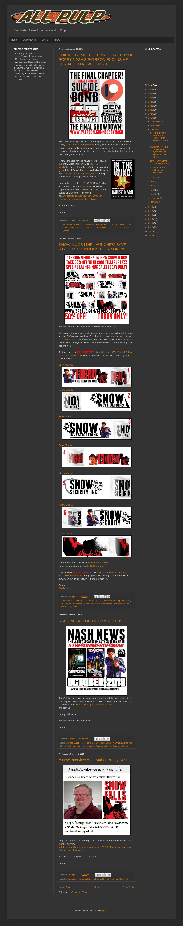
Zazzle (75, 607)
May (153, 190)
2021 (150, 110)
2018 (150, 207)
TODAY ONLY (69, 339)
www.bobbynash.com (87, 199)
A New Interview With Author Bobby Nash (93, 760)
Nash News (71, 746)
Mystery (114, 225)
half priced (120, 601)
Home (14, 39)
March (154, 194)
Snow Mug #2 (66, 389)
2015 (150, 219)
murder (107, 225)
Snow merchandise (121, 604)
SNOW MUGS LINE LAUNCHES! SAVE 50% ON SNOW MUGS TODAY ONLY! (92, 246)
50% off (70, 601)
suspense (112, 228)
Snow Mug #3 (66, 416)
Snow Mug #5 (66, 473)
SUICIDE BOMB (73, 144)
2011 (150, 231)
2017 (150, 211)
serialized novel (87, 228)
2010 (150, 235)
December (156, 121)
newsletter (90, 746)
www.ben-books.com (98, 562)
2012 (150, 227)
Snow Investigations (103, 604)
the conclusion (123, 228)
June (153, 186)
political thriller (74, 228)
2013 (150, 223)
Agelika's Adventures (75, 879)
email (125, 743)
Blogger (103, 910)
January (155, 202)
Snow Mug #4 (66, 445)
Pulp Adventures (115, 746)
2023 (150, 102)
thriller (66, 231)
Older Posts (128, 887)
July (153, 182)
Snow (92, 604)
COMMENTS (29, 39)
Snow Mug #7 (66, 533)
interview (114, 879)
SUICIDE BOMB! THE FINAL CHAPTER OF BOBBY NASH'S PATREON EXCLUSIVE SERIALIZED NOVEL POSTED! (96, 59)
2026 (150, 89)
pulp (106, 746)
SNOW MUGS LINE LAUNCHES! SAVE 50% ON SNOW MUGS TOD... (159, 152)
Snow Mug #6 (66, 504)
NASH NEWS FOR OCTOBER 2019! (90, 621)
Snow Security (66, 607)
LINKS (45, 39)
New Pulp (81, 746)
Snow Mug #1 (66, 365)
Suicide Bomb (101, 228)
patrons (89, 144)
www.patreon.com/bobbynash (81, 173)
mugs (68, 604)
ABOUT (58, 39)
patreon (121, 225)
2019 (150, 118)
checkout (106, 352)
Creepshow (100, 743)
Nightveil (99, 746)
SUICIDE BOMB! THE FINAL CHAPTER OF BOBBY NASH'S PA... (159, 138)
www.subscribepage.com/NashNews (93, 704)
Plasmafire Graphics (80, 604)
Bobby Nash (89, 225)
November (156, 125)
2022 (150, 106)
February (155, 198)
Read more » (65, 588)
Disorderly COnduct (114, 743)
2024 (150, 98)
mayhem (99, 225)
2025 (150, 94)
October (155, 129)
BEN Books (85, 186)
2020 (150, 114)
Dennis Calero (109, 601)
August (154, 178)
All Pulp (69, 225)
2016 (150, 215)
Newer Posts (65, 887)
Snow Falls (124, 879)
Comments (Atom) (79, 892)
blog (97, 879)
